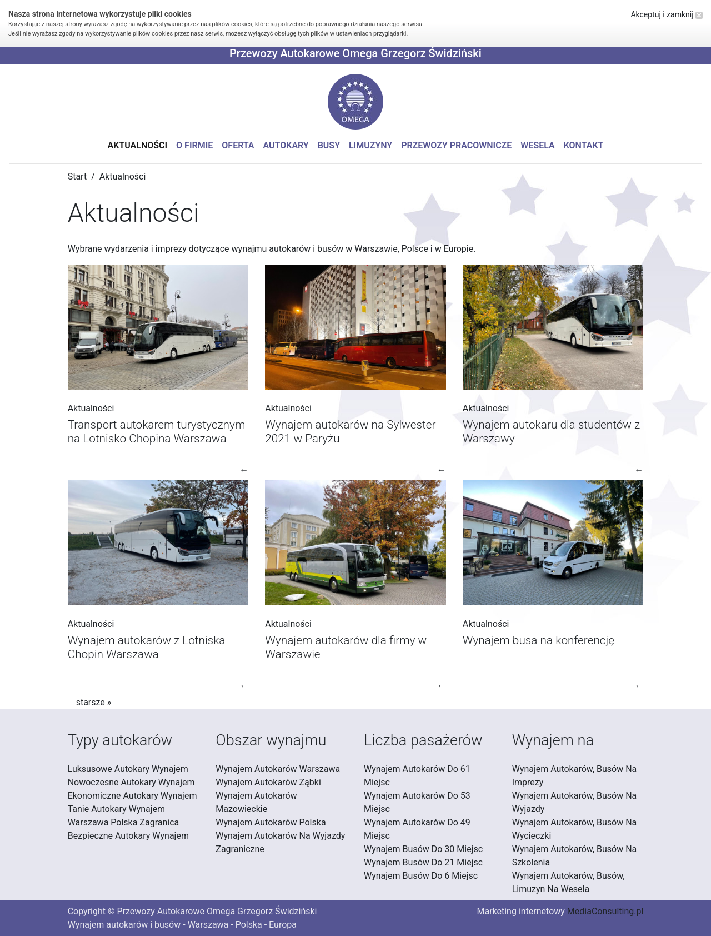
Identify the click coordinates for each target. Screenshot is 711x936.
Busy (329, 145)
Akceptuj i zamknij (666, 14)
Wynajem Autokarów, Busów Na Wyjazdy (574, 802)
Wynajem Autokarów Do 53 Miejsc (417, 802)
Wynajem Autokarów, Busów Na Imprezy (574, 776)
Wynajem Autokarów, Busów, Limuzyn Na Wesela (568, 882)
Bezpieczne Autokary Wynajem (128, 835)
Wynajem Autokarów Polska (271, 822)
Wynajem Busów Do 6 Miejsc (421, 875)
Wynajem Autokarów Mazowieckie (256, 802)
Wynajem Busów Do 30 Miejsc (423, 849)
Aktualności (138, 145)
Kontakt (584, 145)
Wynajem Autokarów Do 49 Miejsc (417, 829)
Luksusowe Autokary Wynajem (128, 769)
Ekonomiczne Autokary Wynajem (132, 795)
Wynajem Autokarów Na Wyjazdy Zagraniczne (280, 842)
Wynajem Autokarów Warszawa (278, 769)
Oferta (238, 145)
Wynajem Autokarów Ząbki (268, 782)
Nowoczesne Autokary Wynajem (131, 782)
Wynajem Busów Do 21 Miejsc (423, 862)
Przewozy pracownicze (456, 145)
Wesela (537, 145)
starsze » (94, 702)
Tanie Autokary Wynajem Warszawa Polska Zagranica (123, 816)
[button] (355, 101)
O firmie (194, 145)
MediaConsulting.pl (605, 911)
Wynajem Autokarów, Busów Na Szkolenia (574, 856)
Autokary (286, 145)
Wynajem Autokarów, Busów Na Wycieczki (574, 829)
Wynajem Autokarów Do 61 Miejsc (417, 776)
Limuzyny (370, 145)
